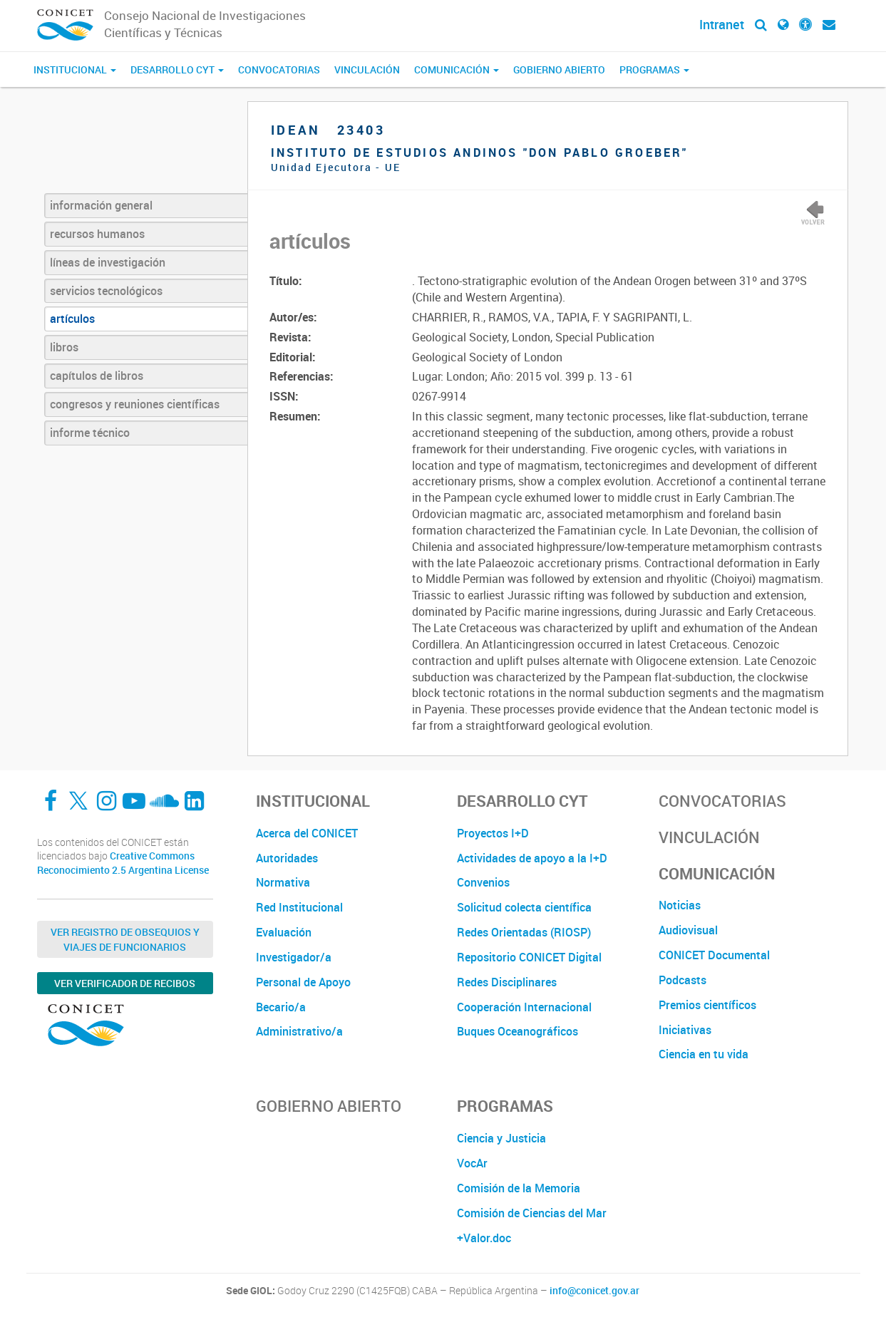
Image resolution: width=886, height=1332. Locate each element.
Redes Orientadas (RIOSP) (524, 932)
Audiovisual (688, 930)
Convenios (483, 882)
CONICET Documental (714, 955)
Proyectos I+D (493, 833)
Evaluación (283, 932)
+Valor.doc (484, 1238)
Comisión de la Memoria (518, 1188)
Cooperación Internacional (524, 1007)
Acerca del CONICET (307, 833)
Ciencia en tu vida (703, 1054)
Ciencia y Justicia (501, 1138)
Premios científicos (707, 1005)
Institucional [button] (75, 69)
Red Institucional (299, 907)
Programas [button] (654, 69)
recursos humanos (97, 234)
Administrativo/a (299, 1031)
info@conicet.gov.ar (594, 1290)
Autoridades (287, 858)
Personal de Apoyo (303, 982)
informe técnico (90, 432)
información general (101, 205)
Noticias (680, 905)
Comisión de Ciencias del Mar (532, 1213)
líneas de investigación (107, 262)
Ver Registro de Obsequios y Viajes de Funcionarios (125, 939)
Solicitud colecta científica (524, 907)
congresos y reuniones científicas (135, 404)
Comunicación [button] (456, 69)
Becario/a (281, 1007)
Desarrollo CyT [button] (177, 69)
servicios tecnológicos (106, 291)
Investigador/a (293, 957)
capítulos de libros (96, 375)
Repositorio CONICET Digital (529, 957)
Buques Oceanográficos (517, 1031)
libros (64, 347)
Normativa (283, 882)
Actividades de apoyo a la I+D (532, 858)
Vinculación (367, 69)
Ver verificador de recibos (124, 983)
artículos (72, 318)
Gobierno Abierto (559, 69)
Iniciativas (685, 1030)
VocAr (472, 1163)
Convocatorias (279, 69)
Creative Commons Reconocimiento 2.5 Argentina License (123, 863)
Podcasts (682, 980)
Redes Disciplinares (507, 982)
